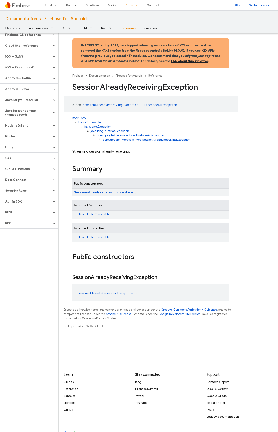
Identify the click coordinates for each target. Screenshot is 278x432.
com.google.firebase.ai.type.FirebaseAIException (130, 135)
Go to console (258, 5)
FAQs (210, 410)
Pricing (112, 5)
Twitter (139, 396)
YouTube (141, 403)
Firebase (78, 75)
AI (63, 28)
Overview (12, 28)
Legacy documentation (223, 417)
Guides (69, 382)
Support (153, 5)
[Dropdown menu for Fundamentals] (53, 28)
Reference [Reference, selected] (129, 28)
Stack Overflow (217, 389)
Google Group (217, 396)
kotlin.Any (79, 118)
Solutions (92, 5)
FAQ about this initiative (189, 61)
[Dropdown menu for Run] (76, 5)
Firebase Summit (146, 389)
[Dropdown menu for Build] (57, 5)
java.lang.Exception (97, 127)
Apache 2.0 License (118, 314)
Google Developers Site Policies (179, 314)
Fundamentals (38, 28)
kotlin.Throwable (89, 122)
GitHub (68, 410)
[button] (25, 35)
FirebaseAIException (160, 105)
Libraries (69, 403)
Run (68, 5)
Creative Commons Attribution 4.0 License (189, 310)
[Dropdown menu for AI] (70, 28)
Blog (238, 5)
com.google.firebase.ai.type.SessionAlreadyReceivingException (146, 140)
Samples (150, 28)
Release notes (216, 403)
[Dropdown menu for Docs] (138, 5)
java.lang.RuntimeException (110, 131)
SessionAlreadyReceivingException (110, 105)
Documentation (21, 18)
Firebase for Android (65, 18)
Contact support (218, 382)
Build (48, 5)
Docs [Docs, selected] (129, 5)
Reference (155, 75)
